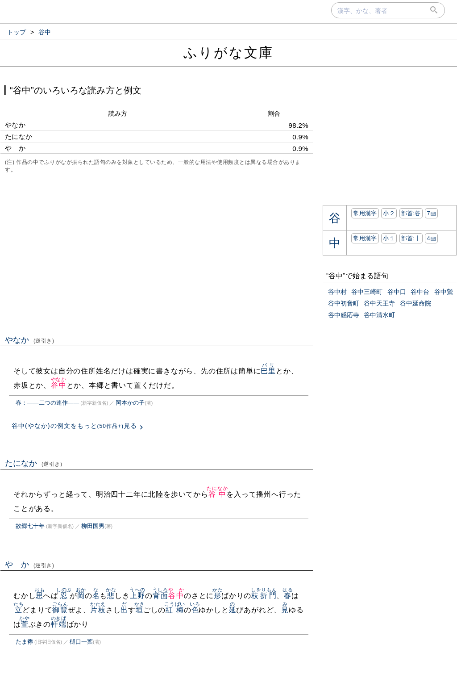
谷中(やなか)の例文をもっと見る (74, 425)
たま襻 (24, 641)
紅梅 (174, 610)
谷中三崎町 (366, 291)
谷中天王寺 (379, 303)
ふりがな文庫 (228, 52)
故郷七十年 (30, 526)
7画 (431, 213)
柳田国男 (92, 526)
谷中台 (420, 291)
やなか (29, 339)
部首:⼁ (411, 238)
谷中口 (396, 291)
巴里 (268, 371)
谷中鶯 (443, 291)
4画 (431, 238)
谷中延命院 (415, 303)
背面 (160, 595)
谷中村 (337, 291)
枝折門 (264, 595)
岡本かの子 (130, 402)
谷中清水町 (379, 314)
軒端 (58, 624)
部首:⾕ (411, 213)
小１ (389, 238)
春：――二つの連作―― (47, 402)
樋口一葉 (81, 641)
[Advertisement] (156, 253)
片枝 (98, 610)
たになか (33, 463)
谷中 (58, 385)
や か (29, 564)
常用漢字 (365, 213)
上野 (137, 595)
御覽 (60, 610)
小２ (389, 213)
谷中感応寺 (343, 314)
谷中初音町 (343, 303)
